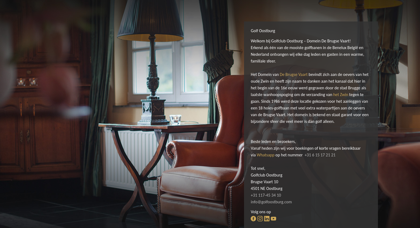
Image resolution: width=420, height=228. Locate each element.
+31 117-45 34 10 (266, 195)
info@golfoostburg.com (271, 201)
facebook (253, 218)
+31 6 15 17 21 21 (320, 154)
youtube (273, 218)
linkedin (266, 218)
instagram (260, 218)
